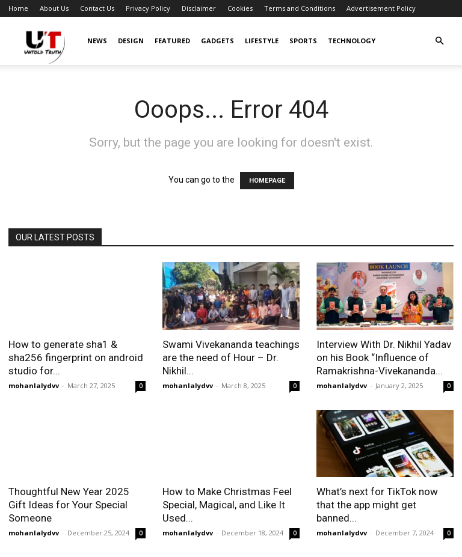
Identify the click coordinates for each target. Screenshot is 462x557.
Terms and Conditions (299, 8)
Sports (303, 40)
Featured (172, 40)
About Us (54, 8)
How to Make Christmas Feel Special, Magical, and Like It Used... (227, 504)
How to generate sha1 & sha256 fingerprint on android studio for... (75, 357)
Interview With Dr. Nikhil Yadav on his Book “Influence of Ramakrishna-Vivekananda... (383, 357)
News (97, 40)
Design (131, 40)
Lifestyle (262, 40)
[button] (439, 41)
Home (18, 8)
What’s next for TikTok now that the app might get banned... (377, 504)
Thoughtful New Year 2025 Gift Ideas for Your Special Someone (68, 504)
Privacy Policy (148, 8)
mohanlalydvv (33, 385)
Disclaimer (199, 8)
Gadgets (217, 40)
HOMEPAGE (267, 180)
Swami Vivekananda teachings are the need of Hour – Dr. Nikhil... (231, 357)
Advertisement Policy (381, 8)
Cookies (240, 8)
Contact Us (97, 8)
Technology (351, 40)
